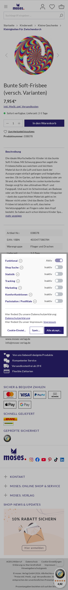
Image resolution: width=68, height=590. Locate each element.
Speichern (38, 330)
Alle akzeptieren (55, 330)
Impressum (50, 321)
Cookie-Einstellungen (18, 330)
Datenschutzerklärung (17, 318)
